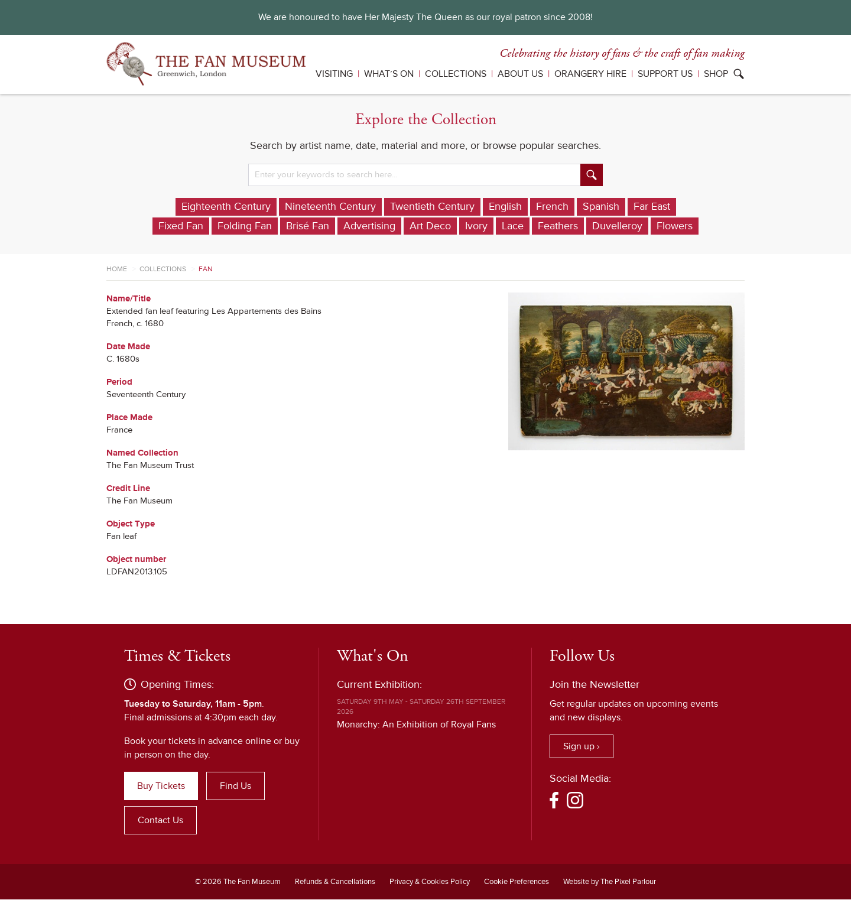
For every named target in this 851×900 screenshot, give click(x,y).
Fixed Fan (180, 226)
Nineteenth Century (330, 206)
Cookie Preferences (516, 882)
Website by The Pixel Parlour (609, 882)
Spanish (601, 206)
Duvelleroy (617, 226)
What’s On (389, 74)
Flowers (675, 226)
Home (116, 269)
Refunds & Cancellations (335, 882)
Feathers (558, 226)
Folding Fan (244, 226)
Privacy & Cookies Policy (429, 882)
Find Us (235, 786)
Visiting (334, 74)
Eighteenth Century (226, 206)
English (505, 206)
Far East (652, 206)
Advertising (369, 226)
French (552, 206)
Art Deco (430, 226)
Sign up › (581, 747)
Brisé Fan (307, 226)
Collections (455, 74)
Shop (716, 74)
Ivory (476, 226)
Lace (513, 226)
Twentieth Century (432, 206)
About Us (520, 74)
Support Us (665, 74)
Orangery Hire (590, 74)
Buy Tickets (161, 786)
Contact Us (160, 821)
